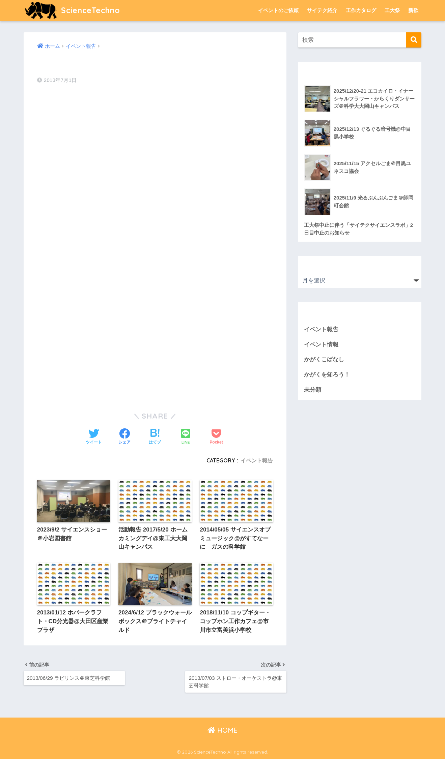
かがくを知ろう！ (327, 374)
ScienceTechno (72, 10)
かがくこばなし (324, 359)
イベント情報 (321, 344)
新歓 (413, 10)
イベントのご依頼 (278, 10)
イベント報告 (257, 460)
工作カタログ (361, 10)
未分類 (312, 390)
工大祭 (392, 10)
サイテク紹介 (322, 10)
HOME (222, 730)
